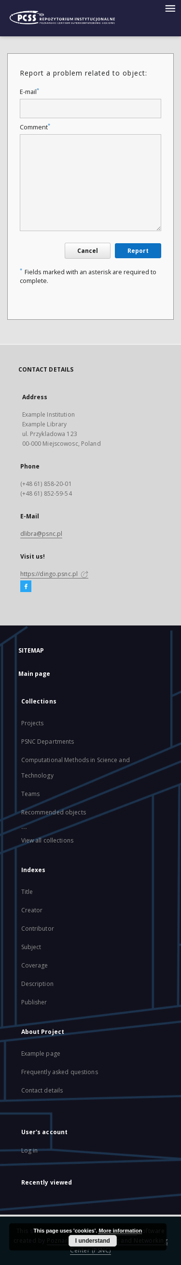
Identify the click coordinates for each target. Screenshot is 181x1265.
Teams (30, 794)
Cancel (87, 251)
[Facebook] (25, 586)
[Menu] (170, 8)
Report (138, 251)
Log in (29, 1150)
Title (27, 892)
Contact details (42, 1090)
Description (37, 984)
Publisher (34, 1002)
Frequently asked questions (59, 1072)
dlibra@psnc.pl (41, 534)
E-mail (29, 92)
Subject (31, 947)
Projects (32, 723)
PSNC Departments (47, 741)
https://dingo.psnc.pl (54, 574)
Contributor (37, 928)
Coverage (34, 965)
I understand (92, 1240)
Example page (40, 1053)
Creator (32, 910)
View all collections (47, 840)
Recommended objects (53, 812)
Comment (35, 127)
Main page (34, 674)
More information (120, 1231)
